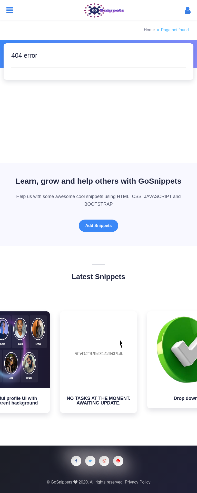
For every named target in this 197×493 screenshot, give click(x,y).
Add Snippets (98, 225)
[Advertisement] (98, 118)
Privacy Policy (138, 482)
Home (149, 30)
